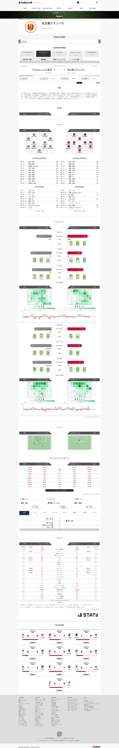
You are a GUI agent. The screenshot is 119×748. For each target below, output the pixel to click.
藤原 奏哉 (32, 164)
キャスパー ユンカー (75, 207)
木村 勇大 (72, 183)
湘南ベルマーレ (38, 711)
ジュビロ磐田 (37, 717)
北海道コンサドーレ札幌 (40, 699)
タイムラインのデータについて (91, 416)
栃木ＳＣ (53, 701)
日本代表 (86, 701)
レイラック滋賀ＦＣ (55, 710)
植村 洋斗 (32, 201)
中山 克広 (72, 199)
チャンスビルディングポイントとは (90, 494)
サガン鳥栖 (37, 722)
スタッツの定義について (93, 609)
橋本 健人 (32, 170)
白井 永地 (32, 172)
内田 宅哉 (72, 168)
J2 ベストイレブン (71, 706)
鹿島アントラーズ (22, 699)
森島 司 (71, 176)
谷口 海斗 (32, 181)
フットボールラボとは (88, 702)
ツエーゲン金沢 (54, 707)
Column (70, 8)
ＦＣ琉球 (53, 725)
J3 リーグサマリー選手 (72, 709)
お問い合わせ (71, 738)
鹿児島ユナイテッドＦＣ (56, 724)
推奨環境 (51, 738)
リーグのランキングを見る (59, 490)
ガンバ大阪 (21, 717)
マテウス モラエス (34, 205)
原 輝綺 (71, 194)
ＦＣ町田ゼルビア (22, 709)
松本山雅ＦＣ (54, 705)
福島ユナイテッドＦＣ (55, 699)
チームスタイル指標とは (89, 707)
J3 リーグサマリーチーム (73, 707)
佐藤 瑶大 (72, 164)
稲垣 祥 (71, 174)
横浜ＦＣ (37, 710)
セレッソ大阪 (21, 718)
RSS (98, 82)
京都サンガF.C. (22, 716)
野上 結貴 (72, 179)
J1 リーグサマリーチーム (73, 699)
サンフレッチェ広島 (23, 722)
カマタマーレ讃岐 (55, 717)
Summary (70, 697)
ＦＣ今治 (37, 721)
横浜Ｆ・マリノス (22, 711)
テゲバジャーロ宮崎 (39, 725)
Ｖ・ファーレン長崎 (23, 725)
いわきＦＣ (37, 706)
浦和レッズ (21, 702)
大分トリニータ (38, 724)
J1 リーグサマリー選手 (72, 701)
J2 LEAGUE (37, 697)
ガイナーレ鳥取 (54, 714)
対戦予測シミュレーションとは (90, 709)
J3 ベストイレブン (71, 710)
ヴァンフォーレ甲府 (39, 713)
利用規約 (47, 738)
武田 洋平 (72, 162)
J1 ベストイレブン (71, 702)
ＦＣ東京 (20, 706)
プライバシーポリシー (58, 738)
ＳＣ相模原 (53, 703)
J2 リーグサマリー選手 (72, 705)
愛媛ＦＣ (53, 718)
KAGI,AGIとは (87, 705)
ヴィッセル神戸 (22, 720)
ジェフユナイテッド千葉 (24, 703)
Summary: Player (47, 8)
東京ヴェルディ (22, 707)
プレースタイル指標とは (89, 706)
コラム (85, 699)
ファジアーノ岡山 (22, 721)
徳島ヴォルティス (38, 720)
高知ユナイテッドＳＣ (55, 720)
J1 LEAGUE (21, 697)
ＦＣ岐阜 (53, 709)
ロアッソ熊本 (54, 722)
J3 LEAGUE (53, 697)
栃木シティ (37, 707)
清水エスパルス (22, 713)
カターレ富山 (37, 716)
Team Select (92, 8)
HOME (25, 8)
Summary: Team (36, 8)
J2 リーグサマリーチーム (73, 703)
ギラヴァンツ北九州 (55, 721)
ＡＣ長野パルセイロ (55, 706)
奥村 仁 (31, 199)
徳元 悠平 (72, 170)
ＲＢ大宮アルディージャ (40, 709)
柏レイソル (21, 705)
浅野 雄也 (72, 181)
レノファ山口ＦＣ (55, 716)
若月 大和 (32, 203)
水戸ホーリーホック (23, 701)
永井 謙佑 (72, 205)
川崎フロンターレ (22, 710)
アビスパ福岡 (21, 724)
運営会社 (65, 738)
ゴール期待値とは (87, 710)
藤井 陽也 (72, 166)
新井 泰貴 (32, 174)
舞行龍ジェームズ (33, 166)
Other (85, 697)
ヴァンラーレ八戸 (38, 701)
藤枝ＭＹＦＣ (37, 718)
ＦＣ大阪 (53, 711)
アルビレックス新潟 (42, 69)
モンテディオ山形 (38, 705)
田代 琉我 (32, 162)
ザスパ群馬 (53, 702)
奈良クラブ (53, 713)
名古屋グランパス (76, 69)
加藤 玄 (71, 172)
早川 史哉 (32, 168)
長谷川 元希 (32, 183)
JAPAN (59, 8)
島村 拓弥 (32, 176)
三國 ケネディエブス (75, 192)
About (81, 8)
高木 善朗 (32, 179)
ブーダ (30, 207)
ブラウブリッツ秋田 (39, 703)
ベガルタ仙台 (37, 702)
